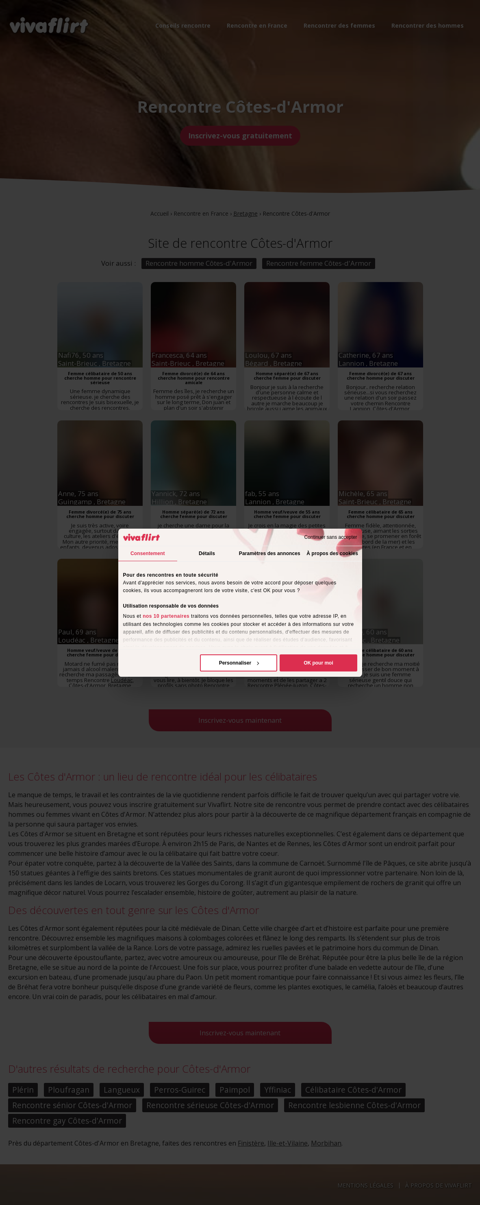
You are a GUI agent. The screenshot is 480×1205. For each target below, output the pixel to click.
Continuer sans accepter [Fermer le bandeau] (330, 537)
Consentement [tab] (147, 553)
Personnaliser (239, 663)
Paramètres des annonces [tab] (269, 553)
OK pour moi (318, 663)
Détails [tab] (207, 553)
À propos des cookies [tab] (332, 553)
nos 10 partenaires (166, 616)
